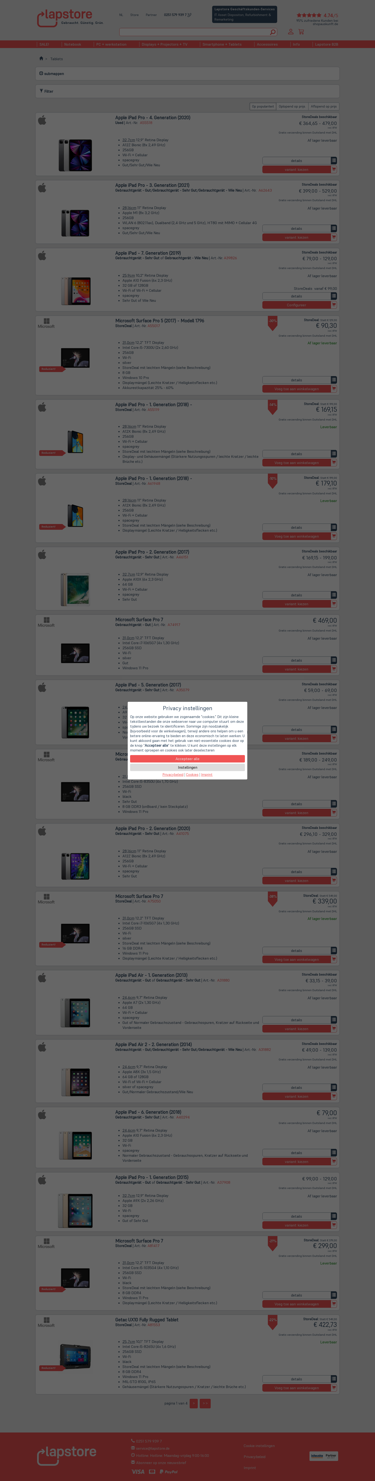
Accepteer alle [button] (187, 758)
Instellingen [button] (187, 767)
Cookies (192, 774)
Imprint (207, 774)
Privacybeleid (172, 774)
